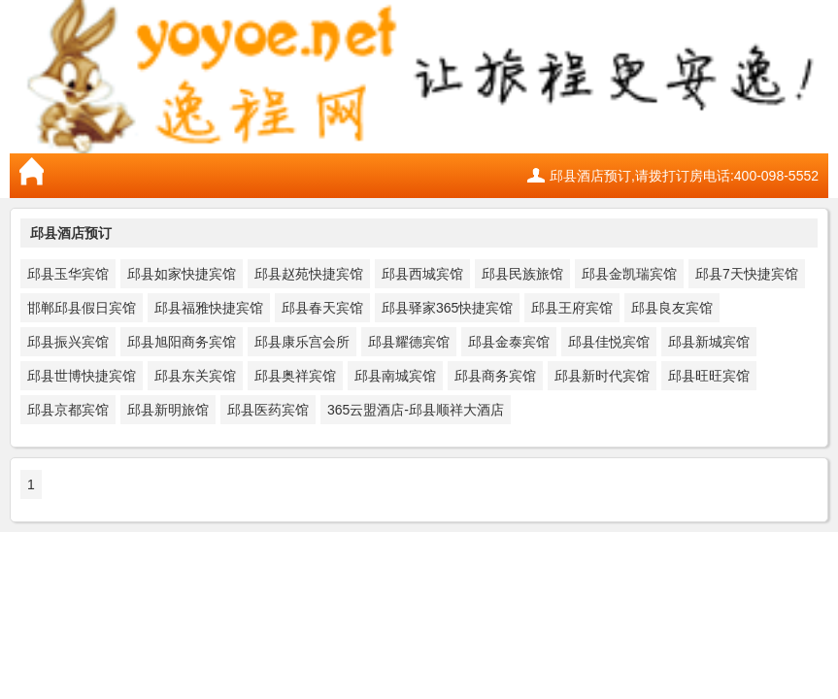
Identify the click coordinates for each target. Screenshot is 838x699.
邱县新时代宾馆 (602, 375)
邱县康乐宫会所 (302, 342)
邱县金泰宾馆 (509, 342)
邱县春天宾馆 (322, 308)
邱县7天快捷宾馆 (746, 274)
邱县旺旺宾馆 (709, 375)
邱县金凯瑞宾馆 (629, 274)
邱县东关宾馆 (195, 375)
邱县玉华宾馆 (68, 274)
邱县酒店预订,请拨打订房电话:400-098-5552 (684, 175)
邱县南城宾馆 (395, 375)
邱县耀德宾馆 (409, 342)
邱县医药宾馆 (268, 409)
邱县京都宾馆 (68, 409)
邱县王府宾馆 (572, 308)
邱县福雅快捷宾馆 (208, 308)
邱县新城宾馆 (709, 342)
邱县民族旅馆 (522, 274)
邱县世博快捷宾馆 (81, 375)
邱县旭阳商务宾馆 (181, 342)
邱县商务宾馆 (495, 375)
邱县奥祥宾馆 (295, 375)
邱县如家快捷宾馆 (181, 274)
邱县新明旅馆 (168, 409)
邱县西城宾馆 (422, 274)
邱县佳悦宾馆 (609, 342)
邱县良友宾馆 (672, 308)
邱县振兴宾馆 (68, 342)
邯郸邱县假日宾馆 (81, 308)
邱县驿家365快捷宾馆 (447, 308)
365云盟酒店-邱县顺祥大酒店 (415, 409)
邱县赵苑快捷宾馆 (308, 274)
